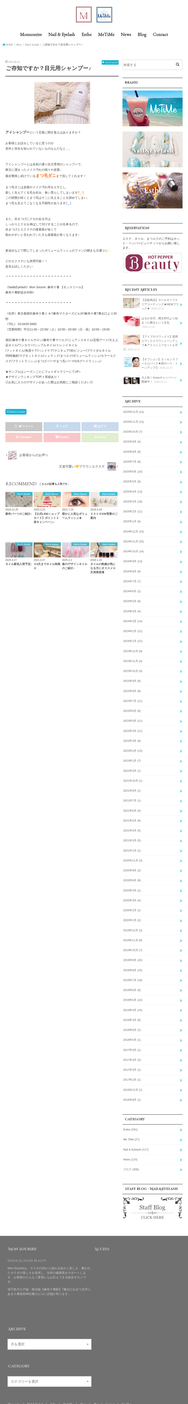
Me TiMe (131, 1121)
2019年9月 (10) (132, 945)
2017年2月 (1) (131, 1062)
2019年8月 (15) (132, 955)
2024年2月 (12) (132, 624)
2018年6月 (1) (131, 1013)
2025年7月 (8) (131, 459)
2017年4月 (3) (131, 1042)
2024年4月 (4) (131, 605)
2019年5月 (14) (132, 984)
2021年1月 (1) (131, 838)
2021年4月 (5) (131, 819)
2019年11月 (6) (132, 926)
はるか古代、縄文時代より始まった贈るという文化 (150, 323)
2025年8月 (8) (131, 449)
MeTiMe (106, 36)
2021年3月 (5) (131, 829)
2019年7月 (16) (132, 965)
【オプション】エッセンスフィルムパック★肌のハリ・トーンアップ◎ (150, 363)
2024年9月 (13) (132, 556)
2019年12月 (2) (132, 916)
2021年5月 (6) (131, 809)
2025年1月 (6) (131, 518)
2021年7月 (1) (131, 790)
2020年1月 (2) (131, 906)
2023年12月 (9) (132, 644)
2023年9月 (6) (131, 673)
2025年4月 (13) (132, 488)
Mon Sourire (36, 1397)
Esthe (86, 36)
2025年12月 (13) (133, 411)
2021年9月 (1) (131, 780)
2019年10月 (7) (132, 936)
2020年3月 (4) (131, 887)
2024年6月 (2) (131, 586)
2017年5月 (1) (131, 1033)
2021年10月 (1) (132, 770)
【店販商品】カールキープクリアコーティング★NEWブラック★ (151, 305)
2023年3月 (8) (131, 731)
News (126, 36)
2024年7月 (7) (131, 576)
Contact (160, 36)
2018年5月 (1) (131, 1023)
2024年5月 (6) (131, 595)
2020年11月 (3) (132, 848)
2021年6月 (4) (131, 799)
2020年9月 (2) (131, 858)
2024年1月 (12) (132, 634)
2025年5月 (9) (131, 479)
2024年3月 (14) (132, 615)
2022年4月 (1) (131, 760)
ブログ (131, 1150)
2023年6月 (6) (131, 702)
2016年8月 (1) (131, 1081)
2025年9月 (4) (131, 440)
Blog (142, 36)
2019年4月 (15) (132, 994)
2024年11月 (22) (133, 537)
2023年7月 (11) (132, 693)
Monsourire (31, 36)
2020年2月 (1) (131, 897)
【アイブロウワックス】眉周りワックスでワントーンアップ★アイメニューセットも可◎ (150, 343)
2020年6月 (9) (131, 867)
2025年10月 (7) (132, 430)
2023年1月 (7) (131, 751)
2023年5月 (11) (132, 712)
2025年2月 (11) (132, 508)
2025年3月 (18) (132, 498)
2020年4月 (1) (131, 877)
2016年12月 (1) (132, 1072)
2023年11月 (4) (132, 654)
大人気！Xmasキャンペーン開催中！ (151, 380)
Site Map (128, 1385)
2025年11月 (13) (133, 420)
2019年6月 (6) (131, 975)
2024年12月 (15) (133, 527)
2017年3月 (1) (131, 1052)
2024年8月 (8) (131, 566)
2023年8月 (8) (131, 683)
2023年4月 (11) (132, 722)
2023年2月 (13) (132, 741)
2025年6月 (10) (132, 469)
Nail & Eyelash (61, 36)
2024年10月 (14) (133, 547)
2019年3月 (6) (131, 1004)
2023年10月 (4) (132, 663)
